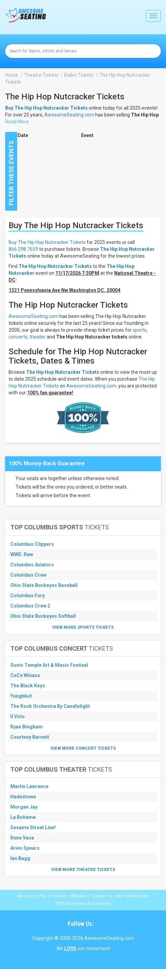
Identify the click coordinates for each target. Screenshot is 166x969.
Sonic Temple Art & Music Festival (49, 665)
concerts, (19, 337)
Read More (17, 121)
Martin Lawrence (29, 786)
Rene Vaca (22, 838)
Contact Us (102, 896)
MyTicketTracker (133, 896)
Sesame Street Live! (33, 827)
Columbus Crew (28, 575)
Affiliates (78, 896)
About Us (25, 896)
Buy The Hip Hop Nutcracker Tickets (47, 242)
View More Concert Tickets (83, 748)
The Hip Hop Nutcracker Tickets (62, 372)
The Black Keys (27, 685)
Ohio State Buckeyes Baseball (44, 585)
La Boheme (23, 817)
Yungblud (21, 696)
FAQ (42, 896)
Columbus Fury (27, 595)
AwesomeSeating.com (69, 115)
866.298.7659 (23, 249)
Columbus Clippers (32, 544)
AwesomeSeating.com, (91, 386)
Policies (58, 896)
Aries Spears (25, 848)
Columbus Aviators (32, 564)
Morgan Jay (23, 807)
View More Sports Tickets (83, 627)
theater (38, 337)
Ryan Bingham (26, 726)
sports (139, 330)
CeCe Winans (25, 675)
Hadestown (23, 796)
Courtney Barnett (29, 737)
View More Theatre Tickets (83, 869)
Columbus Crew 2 (30, 606)
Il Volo (17, 716)
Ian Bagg (20, 858)
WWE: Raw (21, 554)
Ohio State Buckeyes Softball (43, 616)
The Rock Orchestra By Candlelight (50, 706)
